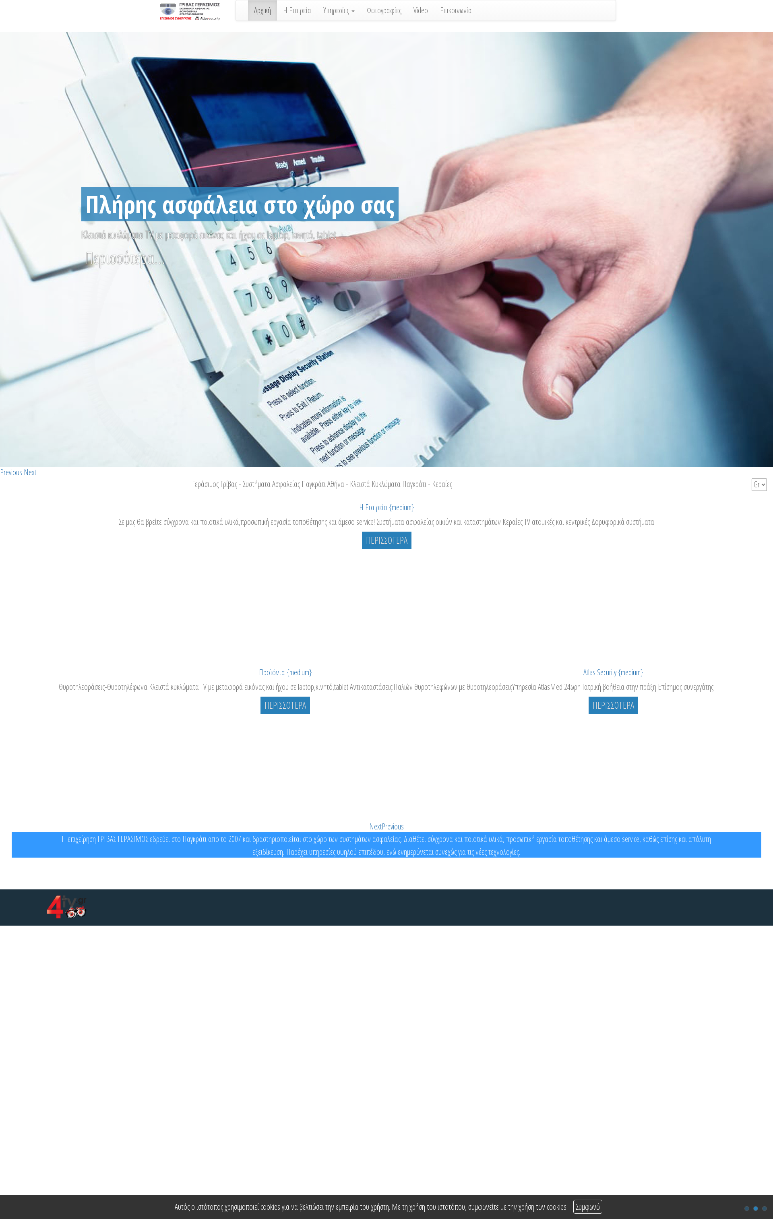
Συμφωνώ (588, 1206)
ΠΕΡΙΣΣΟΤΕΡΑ (386, 540)
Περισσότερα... (125, 258)
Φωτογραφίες (384, 10)
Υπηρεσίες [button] (339, 10)
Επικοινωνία (456, 10)
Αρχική (262, 10)
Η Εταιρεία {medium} (386, 507)
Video (420, 10)
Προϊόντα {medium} (285, 672)
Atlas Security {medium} (613, 672)
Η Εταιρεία (297, 10)
